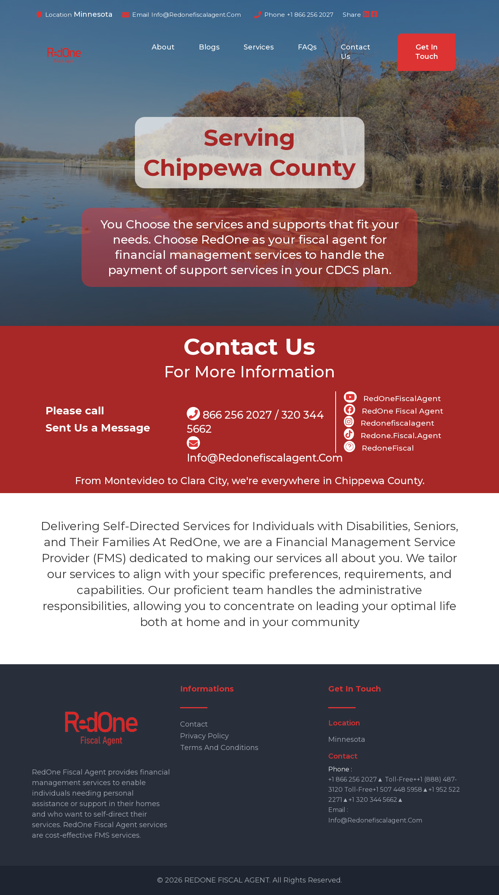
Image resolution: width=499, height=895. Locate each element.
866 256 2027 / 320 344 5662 (255, 421)
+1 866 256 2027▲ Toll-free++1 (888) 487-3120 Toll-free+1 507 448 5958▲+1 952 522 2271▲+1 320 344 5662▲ (394, 789)
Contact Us (355, 52)
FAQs (307, 47)
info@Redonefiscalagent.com (265, 450)
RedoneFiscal (379, 447)
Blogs (209, 47)
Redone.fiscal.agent (392, 434)
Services (259, 47)
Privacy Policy (204, 736)
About (163, 47)
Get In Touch (426, 52)
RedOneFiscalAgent (392, 397)
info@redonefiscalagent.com (196, 14)
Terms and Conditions (219, 747)
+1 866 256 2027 (310, 14)
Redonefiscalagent (389, 422)
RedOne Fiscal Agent (393, 410)
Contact (194, 724)
